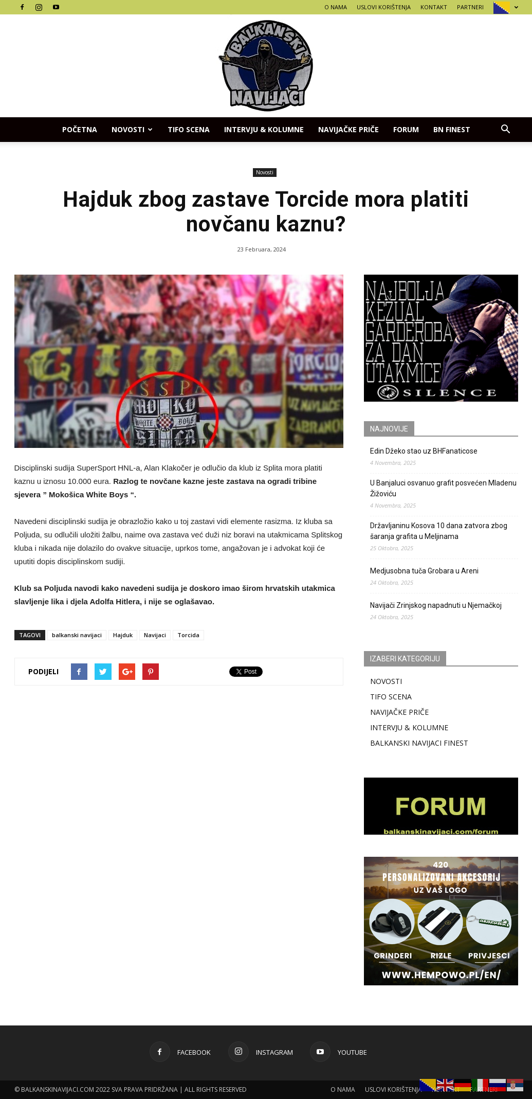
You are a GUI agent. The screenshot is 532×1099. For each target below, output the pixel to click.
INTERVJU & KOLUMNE (264, 129)
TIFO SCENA (189, 129)
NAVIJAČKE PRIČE (348, 129)
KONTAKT (433, 7)
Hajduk (123, 635)
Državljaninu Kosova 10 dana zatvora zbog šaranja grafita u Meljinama (438, 531)
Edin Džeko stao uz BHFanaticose (424, 451)
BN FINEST (451, 129)
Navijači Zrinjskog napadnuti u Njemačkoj (436, 605)
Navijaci (155, 635)
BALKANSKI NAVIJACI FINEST (419, 743)
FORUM (406, 129)
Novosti (132, 129)
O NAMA (335, 7)
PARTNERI (470, 7)
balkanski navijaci (77, 635)
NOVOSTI (386, 681)
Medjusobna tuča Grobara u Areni (424, 571)
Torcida (188, 635)
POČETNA (79, 129)
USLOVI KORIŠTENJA (384, 7)
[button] (505, 129)
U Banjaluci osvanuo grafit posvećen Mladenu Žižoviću (443, 488)
